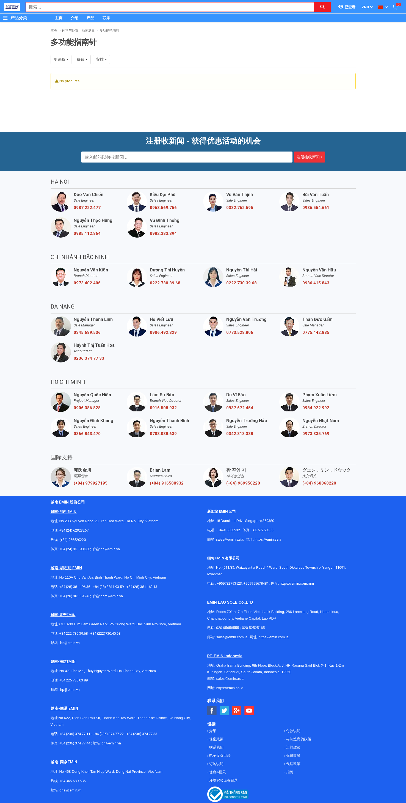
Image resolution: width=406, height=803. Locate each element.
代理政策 (292, 764)
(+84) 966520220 (72, 540)
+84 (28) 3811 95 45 (74, 596)
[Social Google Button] (237, 711)
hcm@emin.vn (112, 596)
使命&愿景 (217, 772)
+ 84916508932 (228, 530)
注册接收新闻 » (309, 157)
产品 (90, 18)
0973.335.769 (315, 433)
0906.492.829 (163, 332)
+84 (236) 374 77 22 (108, 734)
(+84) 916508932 (167, 483)
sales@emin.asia (229, 539)
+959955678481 (256, 583)
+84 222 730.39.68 (74, 633)
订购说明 (215, 764)
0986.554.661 (315, 207)
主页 (58, 18)
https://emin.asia (268, 539)
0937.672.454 (239, 407)
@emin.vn (72, 690)
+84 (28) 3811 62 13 (141, 587)
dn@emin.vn (111, 743)
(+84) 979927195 (90, 483)
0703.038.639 (163, 433)
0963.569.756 (163, 207)
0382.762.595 (239, 207)
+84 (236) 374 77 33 (141, 734)
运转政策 (292, 747)
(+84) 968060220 (319, 483)
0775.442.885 (315, 332)
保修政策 (292, 756)
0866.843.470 (87, 433)
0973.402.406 (87, 282)
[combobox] (167, 7)
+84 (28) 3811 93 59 (108, 587)
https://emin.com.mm (297, 583)
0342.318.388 (239, 433)
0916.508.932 (163, 407)
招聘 (289, 772)
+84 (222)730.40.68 (105, 633)
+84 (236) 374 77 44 (74, 743)
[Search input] (167, 7)
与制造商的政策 (298, 739)
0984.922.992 (315, 407)
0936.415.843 (315, 282)
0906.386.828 (87, 407)
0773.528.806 (239, 332)
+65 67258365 (262, 530)
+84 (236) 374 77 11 (74, 734)
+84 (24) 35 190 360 (74, 549)
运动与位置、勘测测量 (78, 30)
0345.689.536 (87, 332)
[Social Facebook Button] (212, 711)
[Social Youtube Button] (249, 711)
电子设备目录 (219, 756)
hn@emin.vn (110, 549)
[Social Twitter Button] (224, 711)
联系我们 (215, 747)
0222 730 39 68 (165, 282)
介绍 (74, 18)
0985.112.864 (87, 233)
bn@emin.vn (70, 643)
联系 (106, 18)
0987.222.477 (87, 207)
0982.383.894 (163, 233)
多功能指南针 (109, 30)
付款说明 (292, 731)
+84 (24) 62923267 (74, 530)
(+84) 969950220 (243, 483)
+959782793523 (229, 583)
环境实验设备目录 (223, 780)
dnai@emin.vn (70, 790)
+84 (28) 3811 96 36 (74, 587)
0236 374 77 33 (89, 358)
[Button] (5, 18)
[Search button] (322, 7)
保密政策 (215, 739)
